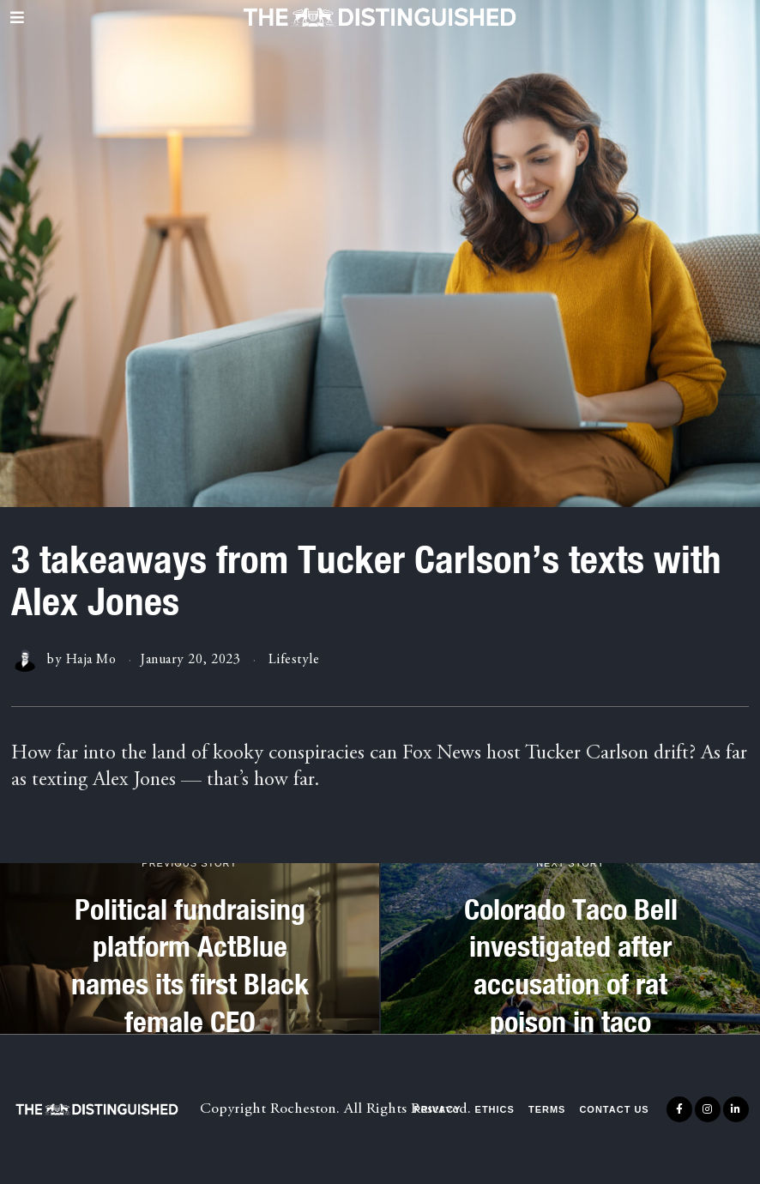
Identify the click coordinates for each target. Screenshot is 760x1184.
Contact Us (613, 1109)
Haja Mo (91, 660)
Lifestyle (294, 660)
